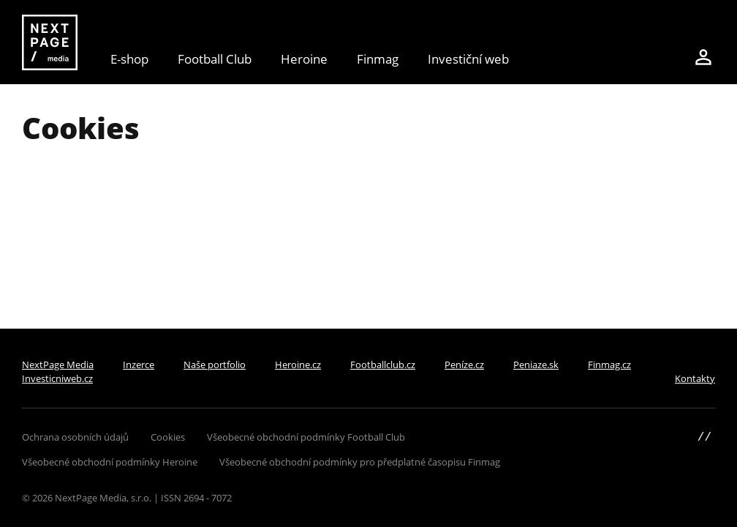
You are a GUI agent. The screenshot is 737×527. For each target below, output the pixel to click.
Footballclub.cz (382, 364)
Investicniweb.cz (57, 378)
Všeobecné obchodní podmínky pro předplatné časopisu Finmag (359, 461)
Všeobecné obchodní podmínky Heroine (109, 461)
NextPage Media (58, 364)
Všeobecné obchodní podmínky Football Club (306, 437)
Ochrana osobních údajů (75, 437)
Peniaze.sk (536, 364)
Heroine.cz (298, 364)
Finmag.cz (609, 364)
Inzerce (138, 364)
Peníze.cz (464, 364)
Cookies (168, 437)
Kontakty (695, 378)
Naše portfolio (215, 364)
